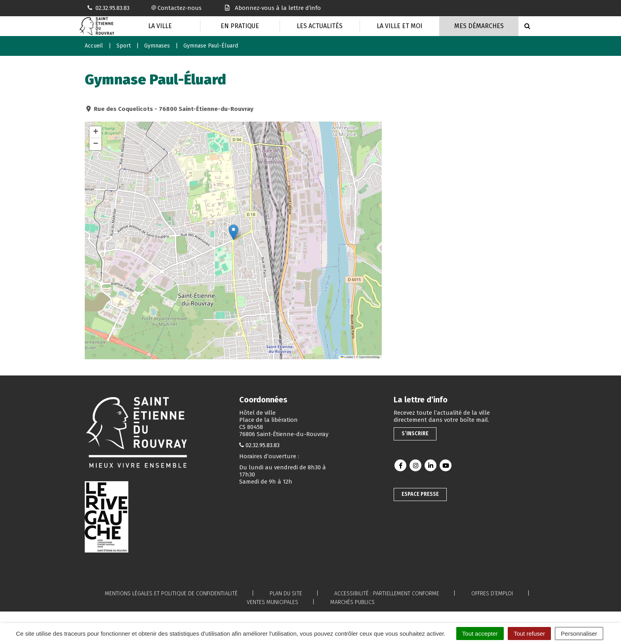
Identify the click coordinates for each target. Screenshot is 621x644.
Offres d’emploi (492, 593)
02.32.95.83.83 (263, 445)
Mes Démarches (479, 26)
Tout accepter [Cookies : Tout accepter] (480, 633)
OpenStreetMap (369, 357)
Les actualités (320, 26)
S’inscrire (415, 433)
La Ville (160, 26)
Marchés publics (352, 602)
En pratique (240, 26)
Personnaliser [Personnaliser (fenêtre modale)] (579, 633)
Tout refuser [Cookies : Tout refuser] (529, 633)
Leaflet (347, 357)
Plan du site (286, 593)
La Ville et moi (399, 26)
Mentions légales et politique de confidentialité (171, 593)
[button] (233, 232)
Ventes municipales (272, 602)
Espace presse (420, 494)
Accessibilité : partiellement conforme (386, 593)
